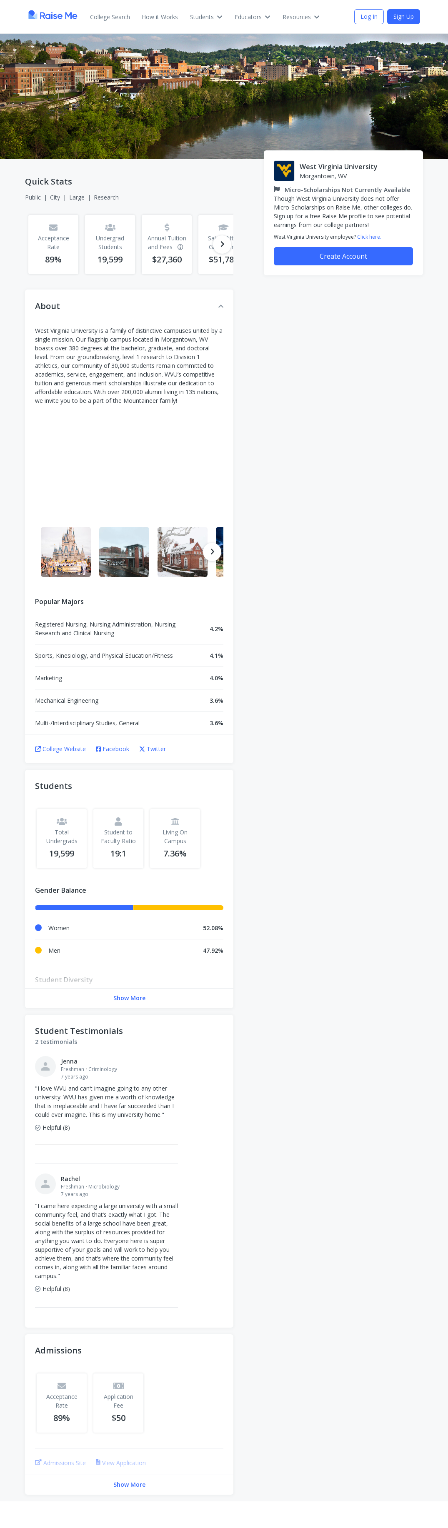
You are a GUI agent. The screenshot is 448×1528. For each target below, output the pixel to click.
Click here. (369, 236)
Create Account (343, 256)
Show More (129, 998)
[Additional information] (180, 246)
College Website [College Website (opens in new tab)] (60, 749)
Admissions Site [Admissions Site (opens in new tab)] (60, 1463)
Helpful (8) (52, 1127)
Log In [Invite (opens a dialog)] (369, 16)
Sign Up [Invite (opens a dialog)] (403, 16)
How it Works (160, 17)
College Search (110, 17)
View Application (121, 1463)
